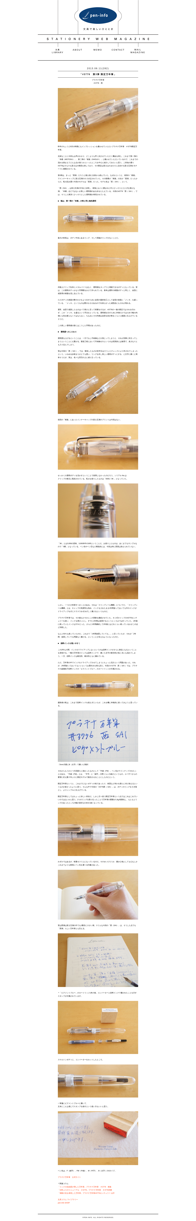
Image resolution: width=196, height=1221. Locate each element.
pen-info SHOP (64, 1203)
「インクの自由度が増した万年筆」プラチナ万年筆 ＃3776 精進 (84, 1187)
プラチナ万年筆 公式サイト (69, 1177)
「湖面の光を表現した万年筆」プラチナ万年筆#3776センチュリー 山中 (86, 1193)
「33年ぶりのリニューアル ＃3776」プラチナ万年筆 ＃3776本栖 (85, 1190)
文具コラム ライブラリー (68, 1199)
